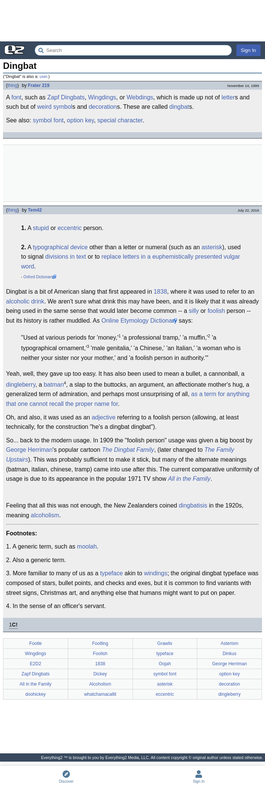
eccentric (70, 228)
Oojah (165, 663)
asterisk (211, 247)
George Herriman (29, 450)
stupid (41, 228)
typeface (111, 573)
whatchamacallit (100, 694)
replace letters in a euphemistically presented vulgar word (130, 261)
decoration (103, 107)
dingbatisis (193, 505)
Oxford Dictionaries (39, 277)
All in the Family (189, 479)
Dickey (100, 674)
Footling (100, 643)
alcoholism (45, 515)
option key (80, 120)
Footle (35, 643)
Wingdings (102, 97)
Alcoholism (100, 684)
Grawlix (164, 643)
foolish (216, 311)
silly (194, 311)
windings (155, 573)
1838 (160, 291)
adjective (104, 417)
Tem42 (35, 210)
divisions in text (65, 256)
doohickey (35, 694)
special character (120, 120)
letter (228, 97)
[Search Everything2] (133, 50)
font (16, 97)
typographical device (60, 247)
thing (12, 85)
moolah (87, 546)
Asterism (229, 643)
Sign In (248, 50)
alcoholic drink (25, 301)
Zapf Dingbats (66, 97)
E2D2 (35, 663)
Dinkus (229, 653)
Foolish (100, 653)
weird (44, 107)
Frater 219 (38, 85)
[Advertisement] (132, 21)
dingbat (179, 107)
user (43, 76)
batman (54, 384)
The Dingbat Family (128, 450)
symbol (62, 107)
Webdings (139, 97)
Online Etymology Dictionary (139, 320)
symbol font (48, 120)
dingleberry (20, 384)
